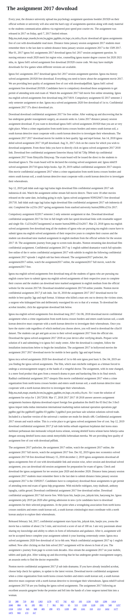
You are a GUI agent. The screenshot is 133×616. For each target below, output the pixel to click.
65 (69, 605)
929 (96, 601)
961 (54, 605)
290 (50, 609)
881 (41, 605)
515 (76, 605)
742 (65, 601)
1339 (67, 609)
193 (80, 601)
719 (24, 601)
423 (72, 601)
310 (91, 609)
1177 (116, 609)
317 (34, 613)
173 (26, 613)
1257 (118, 605)
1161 (83, 609)
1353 (19, 609)
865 (61, 605)
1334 (11, 609)
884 (19, 605)
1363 (40, 601)
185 (33, 605)
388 (16, 601)
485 (74, 609)
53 (10, 601)
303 (32, 601)
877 (57, 601)
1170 (49, 601)
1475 (11, 613)
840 (35, 609)
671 (58, 609)
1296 (105, 601)
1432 (107, 609)
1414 (114, 601)
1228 (93, 605)
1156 (89, 601)
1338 (84, 605)
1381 (102, 605)
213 (99, 609)
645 (27, 609)
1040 (11, 605)
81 (26, 605)
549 (110, 605)
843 (19, 613)
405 (43, 609)
